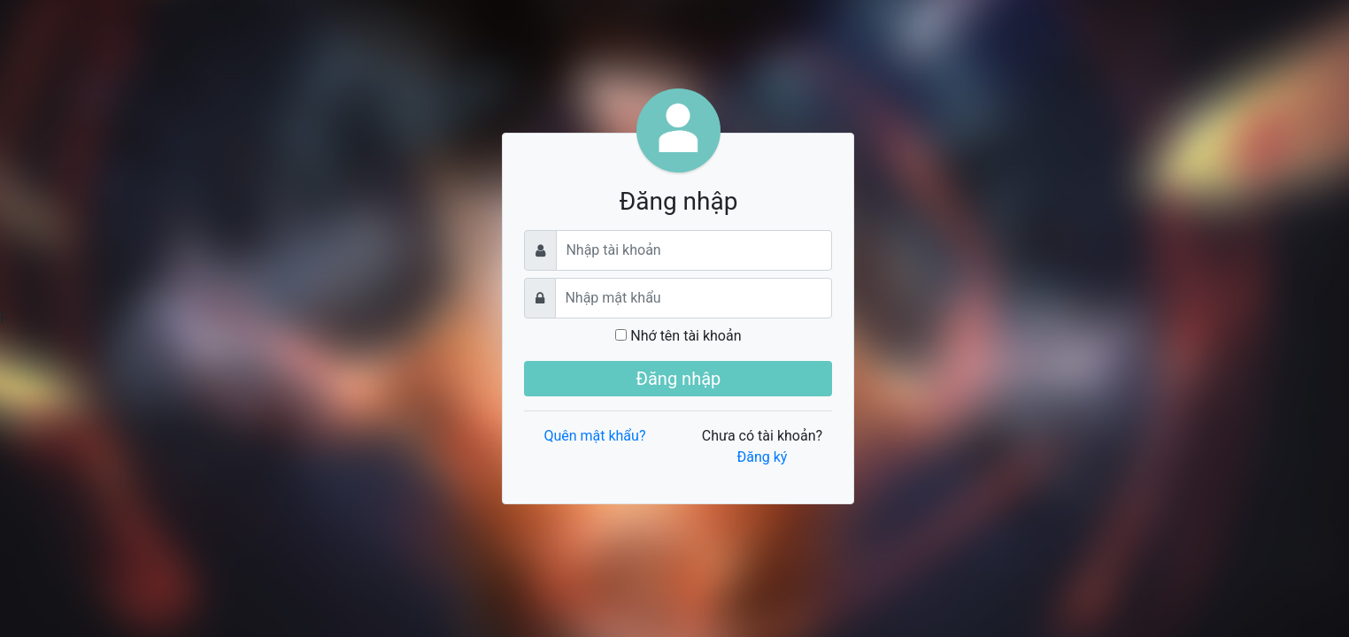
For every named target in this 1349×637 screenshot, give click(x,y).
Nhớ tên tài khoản (678, 335)
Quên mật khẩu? (594, 435)
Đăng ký (761, 457)
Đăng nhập (678, 378)
